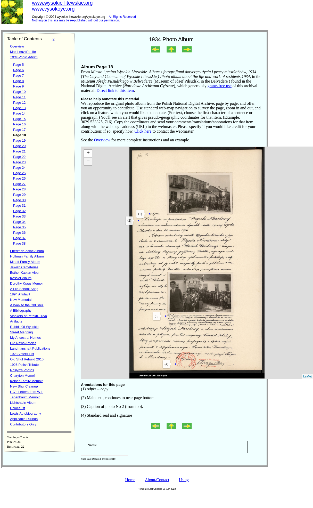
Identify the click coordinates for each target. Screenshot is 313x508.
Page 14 (19, 113)
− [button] (88, 161)
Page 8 (18, 81)
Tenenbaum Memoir (25, 397)
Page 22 (19, 157)
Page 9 (18, 86)
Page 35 (19, 227)
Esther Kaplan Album (25, 273)
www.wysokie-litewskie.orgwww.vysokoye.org (62, 6)
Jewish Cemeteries (24, 267)
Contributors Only (23, 424)
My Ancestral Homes (25, 338)
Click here (142, 131)
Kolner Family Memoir (26, 381)
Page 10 (19, 92)
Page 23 (19, 162)
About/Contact (157, 480)
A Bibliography (20, 310)
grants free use (220, 86)
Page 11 (19, 97)
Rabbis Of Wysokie (24, 327)
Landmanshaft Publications (30, 348)
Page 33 (19, 216)
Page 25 (19, 173)
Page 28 (19, 189)
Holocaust (17, 408)
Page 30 (19, 200)
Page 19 (19, 140)
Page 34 (19, 222)
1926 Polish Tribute (24, 365)
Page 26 (19, 178)
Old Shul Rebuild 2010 (27, 359)
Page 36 (19, 233)
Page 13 (19, 108)
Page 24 (19, 168)
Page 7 (18, 75)
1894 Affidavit (20, 294)
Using (184, 480)
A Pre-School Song (24, 289)
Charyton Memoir (23, 375)
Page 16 (19, 124)
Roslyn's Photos (22, 370)
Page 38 (19, 243)
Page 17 (19, 130)
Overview (17, 46)
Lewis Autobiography (25, 413)
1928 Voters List (22, 354)
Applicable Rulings (24, 419)
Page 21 (19, 151)
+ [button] (88, 153)
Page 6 (18, 70)
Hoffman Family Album (27, 256)
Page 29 (19, 195)
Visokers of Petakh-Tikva (28, 316)
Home (130, 480)
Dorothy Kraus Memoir (27, 283)
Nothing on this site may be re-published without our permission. (76, 20)
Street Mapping (21, 332)
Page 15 (19, 119)
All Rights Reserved (122, 17)
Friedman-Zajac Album (27, 251)
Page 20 (19, 146)
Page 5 (18, 65)
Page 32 (19, 211)
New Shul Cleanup (24, 386)
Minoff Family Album (25, 262)
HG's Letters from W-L (26, 392)
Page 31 (19, 205)
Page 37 (19, 238)
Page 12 (19, 102)
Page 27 (19, 184)
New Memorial (20, 300)
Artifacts (16, 321)
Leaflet (307, 376)
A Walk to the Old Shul (27, 305)
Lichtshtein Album (23, 403)
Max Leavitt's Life (23, 52)
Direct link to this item (115, 90)
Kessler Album (20, 278)
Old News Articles (23, 343)
